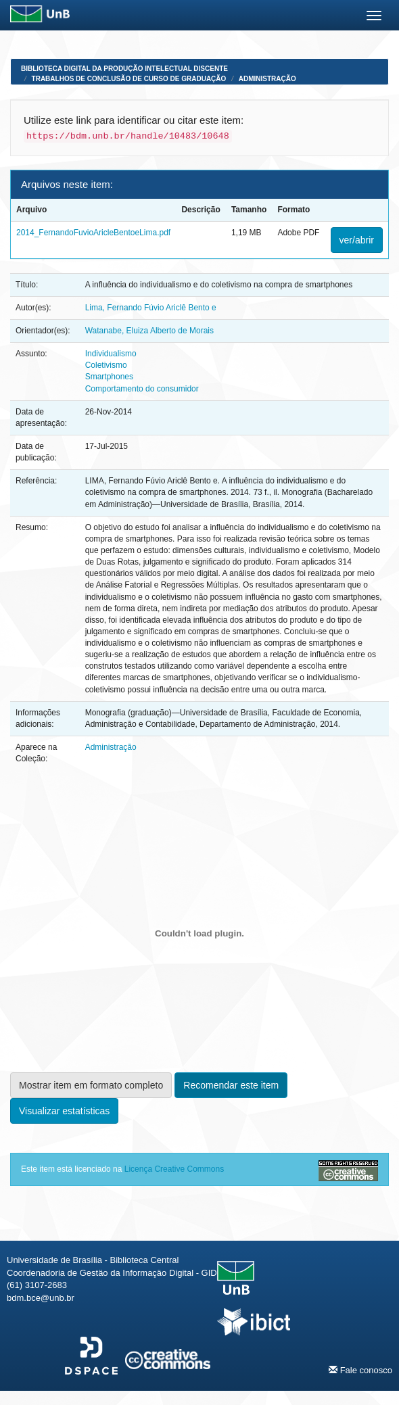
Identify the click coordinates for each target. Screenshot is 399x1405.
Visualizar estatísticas (64, 1110)
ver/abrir (356, 240)
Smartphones (109, 376)
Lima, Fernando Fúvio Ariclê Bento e (150, 307)
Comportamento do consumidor (142, 389)
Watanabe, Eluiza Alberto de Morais (149, 330)
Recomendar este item (231, 1085)
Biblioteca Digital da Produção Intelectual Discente (124, 68)
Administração (267, 78)
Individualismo (111, 353)
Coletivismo (106, 365)
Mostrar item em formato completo (91, 1085)
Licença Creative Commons (174, 1169)
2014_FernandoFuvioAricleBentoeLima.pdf (93, 232)
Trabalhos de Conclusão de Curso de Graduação (129, 78)
